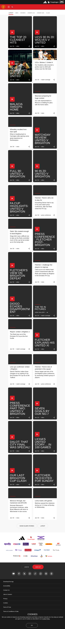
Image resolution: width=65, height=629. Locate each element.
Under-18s (40, 13)
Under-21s (31, 13)
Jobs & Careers (7, 594)
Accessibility (6, 586)
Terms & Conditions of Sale (11, 611)
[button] (9, 7)
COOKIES (32, 614)
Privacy (5, 598)
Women (22, 13)
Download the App (8, 581)
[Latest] (42, 526)
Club (48, 13)
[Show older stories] (27, 526)
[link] (29, 46)
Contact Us (6, 590)
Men (16, 13)
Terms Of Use (7, 607)
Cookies (5, 603)
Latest (11, 13)
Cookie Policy (46, 619)
